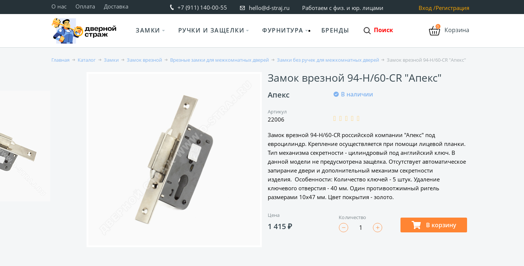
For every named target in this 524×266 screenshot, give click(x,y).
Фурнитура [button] (283, 30)
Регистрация (452, 7)
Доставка (116, 6)
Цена (274, 215)
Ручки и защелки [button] (211, 30)
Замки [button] (148, 30)
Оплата (85, 6)
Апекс (279, 95)
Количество (352, 217)
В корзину (434, 225)
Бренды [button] (335, 30)
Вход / (427, 7)
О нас (59, 6)
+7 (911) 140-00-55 (202, 7)
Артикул (277, 112)
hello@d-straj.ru (269, 7)
